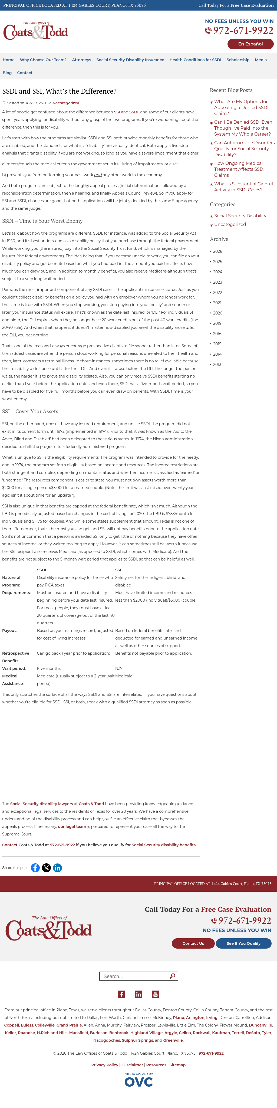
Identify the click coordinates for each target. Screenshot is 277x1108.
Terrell (238, 1032)
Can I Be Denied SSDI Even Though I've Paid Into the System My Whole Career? (243, 128)
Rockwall (201, 1032)
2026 (216, 251)
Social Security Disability (240, 215)
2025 (216, 261)
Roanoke (26, 1032)
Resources (156, 1065)
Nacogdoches (106, 1040)
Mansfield (78, 1032)
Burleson (99, 1032)
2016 (216, 333)
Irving (211, 1017)
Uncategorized (65, 103)
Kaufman (221, 1032)
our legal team (72, 826)
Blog (7, 72)
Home (9, 59)
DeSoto (253, 1032)
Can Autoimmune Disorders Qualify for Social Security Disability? (244, 148)
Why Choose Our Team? (43, 59)
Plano (178, 1017)
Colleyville (45, 1025)
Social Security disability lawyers (41, 803)
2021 (215, 302)
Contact (24, 72)
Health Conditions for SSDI (195, 59)
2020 (216, 313)
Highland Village (146, 1032)
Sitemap (177, 1065)
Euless (27, 1025)
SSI (117, 112)
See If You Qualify (244, 943)
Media (261, 59)
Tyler (266, 1032)
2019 (216, 323)
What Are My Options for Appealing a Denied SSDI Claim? (241, 107)
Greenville (173, 1040)
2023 (216, 282)
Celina (185, 1032)
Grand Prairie (69, 1025)
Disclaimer (132, 1065)
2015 (215, 344)
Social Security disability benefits (164, 845)
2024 (216, 272)
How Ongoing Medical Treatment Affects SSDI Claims (239, 169)
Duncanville (260, 1025)
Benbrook (118, 1032)
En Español (250, 44)
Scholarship (238, 59)
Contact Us (193, 943)
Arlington (195, 1017)
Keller (10, 1032)
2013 (215, 364)
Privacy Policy (104, 1065)
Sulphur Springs (137, 1040)
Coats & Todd (91, 803)
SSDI (133, 112)
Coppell (11, 1025)
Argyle (170, 1032)
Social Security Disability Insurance (130, 59)
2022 (216, 292)
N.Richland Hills (52, 1032)
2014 (216, 354)
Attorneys (81, 59)
